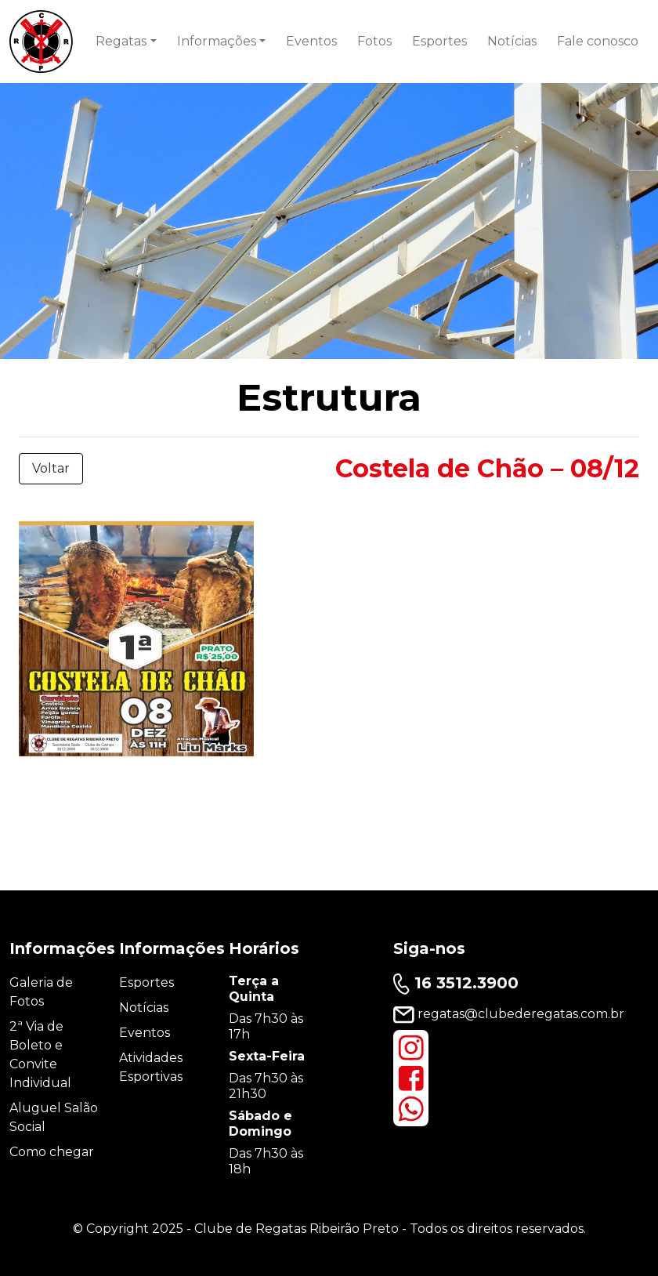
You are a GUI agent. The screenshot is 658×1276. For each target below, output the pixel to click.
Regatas (121, 41)
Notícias (512, 41)
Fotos (374, 41)
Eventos (311, 41)
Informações (216, 41)
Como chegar (51, 1151)
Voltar (51, 468)
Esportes (439, 41)
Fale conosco (597, 41)
